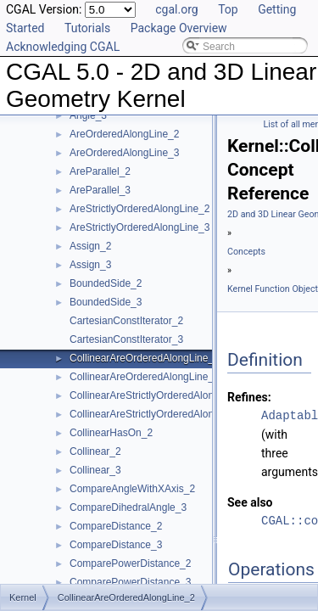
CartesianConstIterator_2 (126, 321)
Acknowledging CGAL (63, 46)
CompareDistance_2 (116, 526)
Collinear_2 (95, 451)
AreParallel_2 (100, 171)
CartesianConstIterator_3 (126, 339)
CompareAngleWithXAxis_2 (132, 489)
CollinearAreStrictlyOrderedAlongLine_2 (160, 395)
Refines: (249, 397)
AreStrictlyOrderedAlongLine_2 (139, 209)
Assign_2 (90, 246)
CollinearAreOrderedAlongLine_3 (145, 377)
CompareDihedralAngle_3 (128, 507)
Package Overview (179, 28)
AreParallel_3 (100, 190)
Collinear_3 (95, 470)
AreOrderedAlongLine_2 (124, 134)
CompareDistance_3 (116, 545)
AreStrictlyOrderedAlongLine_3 (139, 227)
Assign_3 (90, 265)
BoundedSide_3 (106, 302)
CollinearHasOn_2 (111, 433)
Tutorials (87, 28)
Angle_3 (88, 115)
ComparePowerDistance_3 (130, 582)
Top (228, 9)
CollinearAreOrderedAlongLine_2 (145, 358)
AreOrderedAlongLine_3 (124, 153)
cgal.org (176, 9)
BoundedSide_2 (106, 283)
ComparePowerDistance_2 (130, 563)
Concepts (246, 251)
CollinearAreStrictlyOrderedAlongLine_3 (160, 414)
